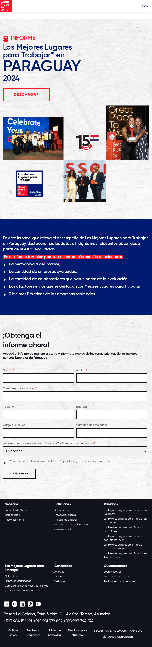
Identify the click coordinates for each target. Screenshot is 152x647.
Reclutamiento (62, 510)
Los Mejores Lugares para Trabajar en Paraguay (125, 512)
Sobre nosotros (112, 572)
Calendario (11, 576)
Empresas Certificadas (18, 581)
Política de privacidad (54, 633)
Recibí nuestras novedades (119, 581)
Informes (59, 576)
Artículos (59, 572)
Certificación (12, 515)
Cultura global (62, 529)
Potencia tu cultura (65, 515)
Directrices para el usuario (77, 633)
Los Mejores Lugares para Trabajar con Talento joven (123, 538)
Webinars (59, 581)
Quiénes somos (13, 633)
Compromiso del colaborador (71, 524)
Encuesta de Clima (16, 510)
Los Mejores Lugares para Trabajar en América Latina (125, 555)
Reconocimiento (14, 520)
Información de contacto (118, 576)
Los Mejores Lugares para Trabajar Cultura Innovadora (123, 547)
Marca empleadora (65, 520)
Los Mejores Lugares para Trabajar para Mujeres (123, 529)
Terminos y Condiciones (32, 633)
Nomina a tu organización (19, 590)
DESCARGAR (26, 95)
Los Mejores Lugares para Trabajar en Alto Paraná (125, 521)
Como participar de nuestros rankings (26, 586)
